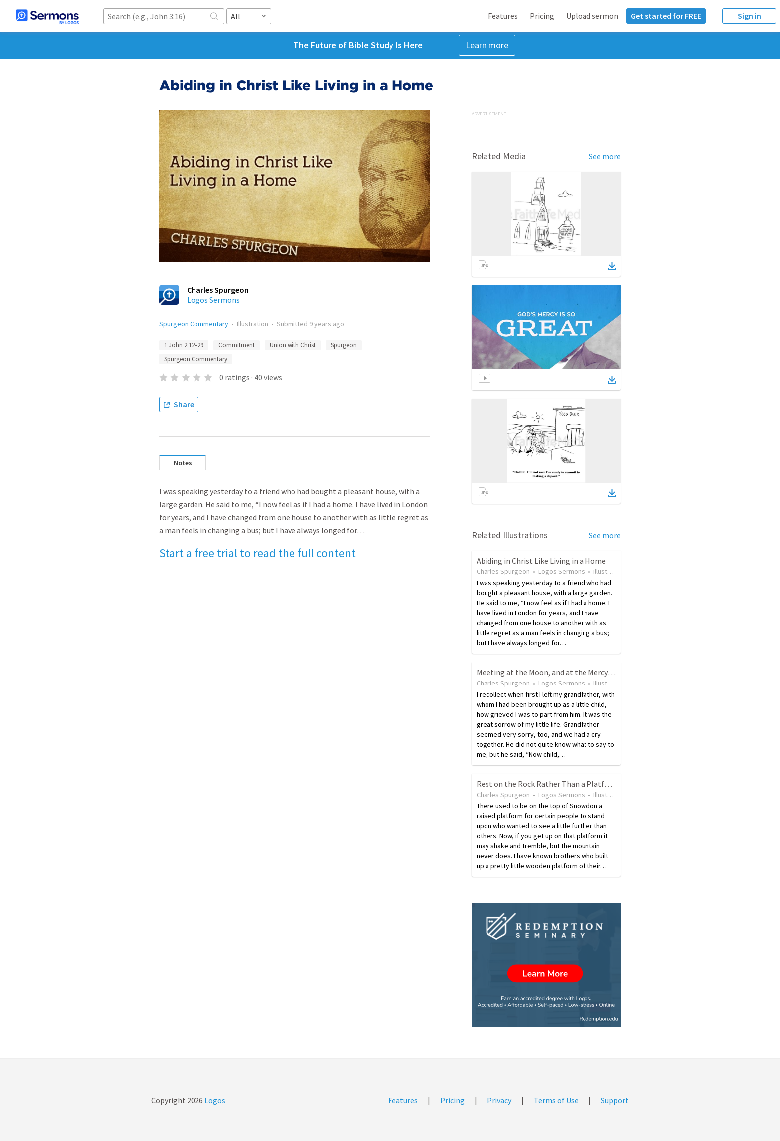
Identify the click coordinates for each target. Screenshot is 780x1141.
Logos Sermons (213, 300)
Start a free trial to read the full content (257, 553)
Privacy (499, 1100)
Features (503, 16)
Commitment (236, 345)
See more (605, 156)
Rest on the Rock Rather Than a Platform (548, 784)
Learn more (487, 45)
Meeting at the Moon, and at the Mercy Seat (551, 672)
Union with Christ (293, 345)
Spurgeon (344, 345)
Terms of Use (556, 1100)
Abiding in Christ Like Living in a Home (541, 561)
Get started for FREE (666, 16)
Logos (214, 1100)
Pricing (542, 16)
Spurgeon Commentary (193, 323)
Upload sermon (592, 16)
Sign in (749, 16)
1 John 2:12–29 (183, 345)
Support (615, 1100)
